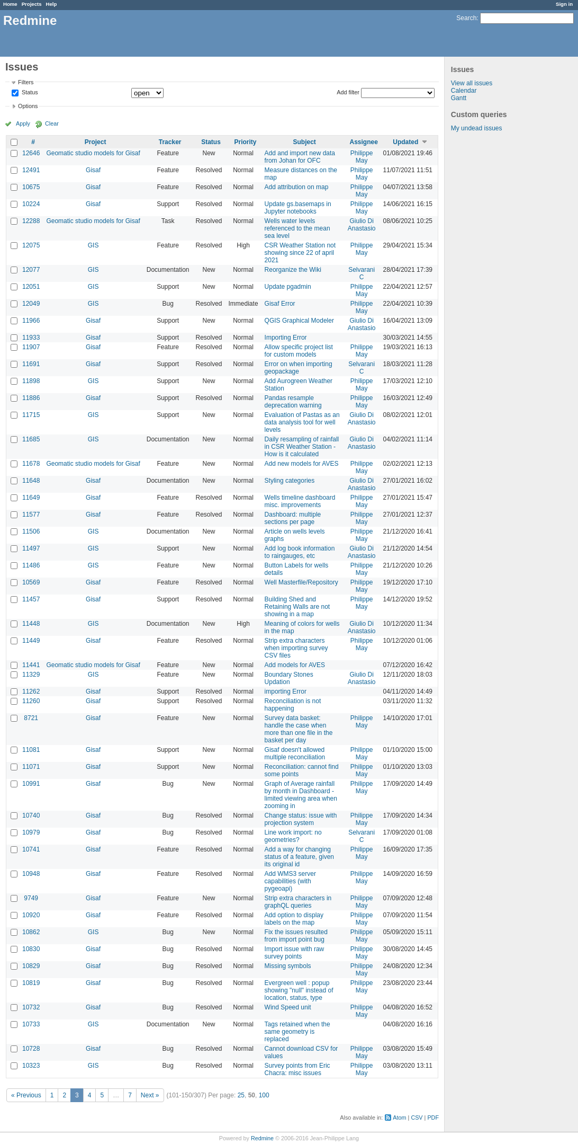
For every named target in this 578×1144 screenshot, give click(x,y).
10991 (31, 783)
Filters (25, 82)
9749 (31, 898)
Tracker (170, 142)
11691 (31, 364)
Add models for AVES (295, 665)
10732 (31, 1007)
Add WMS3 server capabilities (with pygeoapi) (290, 881)
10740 (31, 815)
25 (241, 1095)
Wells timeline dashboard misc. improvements (300, 501)
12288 (31, 221)
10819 (31, 983)
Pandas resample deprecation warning (293, 401)
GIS (93, 245)
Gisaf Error (280, 303)
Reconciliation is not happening (293, 704)
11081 (31, 749)
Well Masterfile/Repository (301, 582)
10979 (31, 832)
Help (51, 4)
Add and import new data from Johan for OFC (300, 156)
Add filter (348, 92)
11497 (31, 548)
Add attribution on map (297, 187)
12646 (31, 153)
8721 (31, 718)
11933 (31, 337)
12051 (31, 286)
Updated (405, 142)
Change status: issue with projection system (301, 819)
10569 (31, 582)
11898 (31, 381)
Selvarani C (361, 273)
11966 (31, 320)
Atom (399, 1117)
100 (264, 1095)
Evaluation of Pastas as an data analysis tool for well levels (302, 422)
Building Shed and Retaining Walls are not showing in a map (297, 607)
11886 (31, 398)
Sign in (564, 4)
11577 (31, 514)
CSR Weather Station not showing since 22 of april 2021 (300, 253)
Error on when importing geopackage (298, 367)
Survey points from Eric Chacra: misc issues (297, 1069)
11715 (31, 415)
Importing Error (286, 337)
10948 (31, 873)
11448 (31, 623)
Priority (245, 142)
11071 (31, 766)
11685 (31, 439)
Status (29, 93)
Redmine (262, 1138)
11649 (31, 497)
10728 (31, 1048)
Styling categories (290, 480)
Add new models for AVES (302, 463)
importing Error (285, 691)
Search (466, 18)
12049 (31, 303)
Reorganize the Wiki (293, 269)
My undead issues (476, 128)
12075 (31, 245)
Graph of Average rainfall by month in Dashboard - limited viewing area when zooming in (301, 795)
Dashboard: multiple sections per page (293, 518)
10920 (31, 915)
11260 (31, 701)
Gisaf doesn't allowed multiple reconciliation (295, 753)
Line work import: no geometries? (293, 836)
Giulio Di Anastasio (362, 224)
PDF (433, 1117)
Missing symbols (288, 966)
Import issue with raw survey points (294, 952)
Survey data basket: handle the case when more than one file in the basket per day (299, 729)
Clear (52, 123)
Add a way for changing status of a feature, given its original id (299, 857)
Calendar (464, 90)
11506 (31, 531)
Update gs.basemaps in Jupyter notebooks (298, 207)
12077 (31, 269)
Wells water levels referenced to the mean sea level (297, 228)
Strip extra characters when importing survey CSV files (296, 648)
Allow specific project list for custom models (299, 350)
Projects (32, 4)
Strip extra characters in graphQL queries (298, 901)
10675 (31, 187)
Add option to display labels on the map (294, 918)
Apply (23, 123)
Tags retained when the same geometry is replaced (297, 1032)
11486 (31, 565)
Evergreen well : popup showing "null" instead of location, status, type (299, 990)
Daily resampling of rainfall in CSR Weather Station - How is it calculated (302, 447)
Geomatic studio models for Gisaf (93, 153)
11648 (31, 480)
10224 (31, 204)
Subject (304, 142)
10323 (31, 1065)
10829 (31, 966)
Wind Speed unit (288, 1007)
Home (10, 4)
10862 (31, 932)
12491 (31, 170)
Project (95, 142)
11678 (31, 463)
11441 (31, 665)
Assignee (363, 142)
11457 (31, 599)
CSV (416, 1117)
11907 (31, 347)
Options (28, 106)
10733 (31, 1024)
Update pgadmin (288, 286)
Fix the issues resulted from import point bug (296, 935)
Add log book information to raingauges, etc (300, 552)
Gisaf (93, 170)
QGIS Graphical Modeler (299, 320)
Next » (150, 1095)
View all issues (471, 83)
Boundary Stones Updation (289, 678)
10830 (31, 949)
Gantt (458, 98)
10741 (31, 849)
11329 (31, 674)
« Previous (26, 1095)
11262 (31, 691)
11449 (31, 640)
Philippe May (361, 156)
